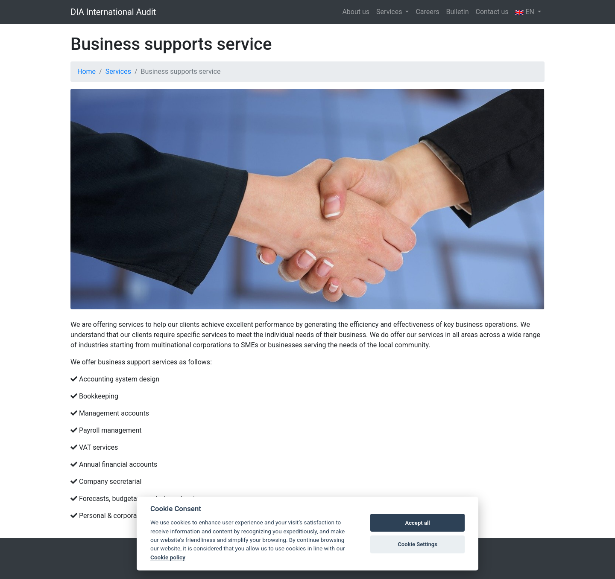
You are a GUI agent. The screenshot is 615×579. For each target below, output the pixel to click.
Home (86, 71)
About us (355, 12)
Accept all (417, 523)
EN (525, 12)
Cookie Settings (417, 544)
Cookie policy (167, 557)
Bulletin (457, 12)
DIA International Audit (113, 12)
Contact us (492, 12)
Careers (427, 12)
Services (390, 12)
